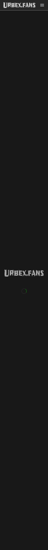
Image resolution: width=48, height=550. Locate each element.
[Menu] (42, 5)
